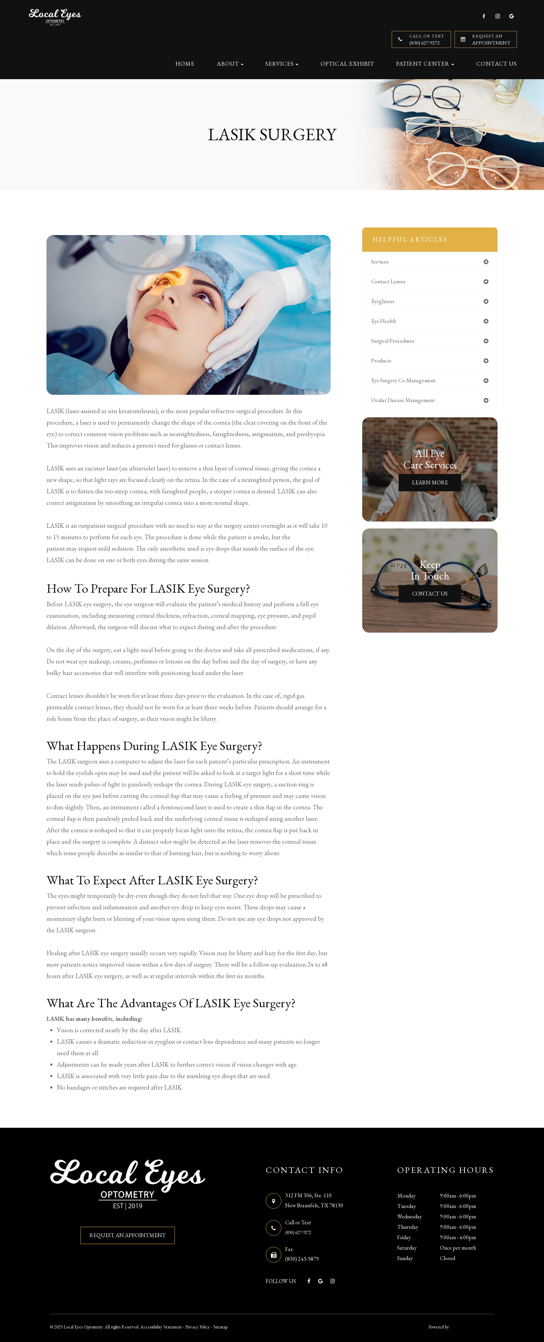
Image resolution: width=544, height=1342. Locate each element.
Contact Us (496, 63)
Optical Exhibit (347, 63)
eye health (387, 323)
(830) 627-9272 (426, 39)
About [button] (230, 63)
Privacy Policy (197, 1326)
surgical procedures (398, 344)
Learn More (430, 488)
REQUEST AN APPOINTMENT (128, 1235)
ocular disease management (410, 405)
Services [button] (281, 63)
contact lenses (392, 282)
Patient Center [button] (425, 63)
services (383, 262)
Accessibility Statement (161, 1326)
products (384, 364)
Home (185, 63)
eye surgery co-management (410, 385)
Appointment (491, 39)
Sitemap (220, 1326)
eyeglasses (385, 303)
